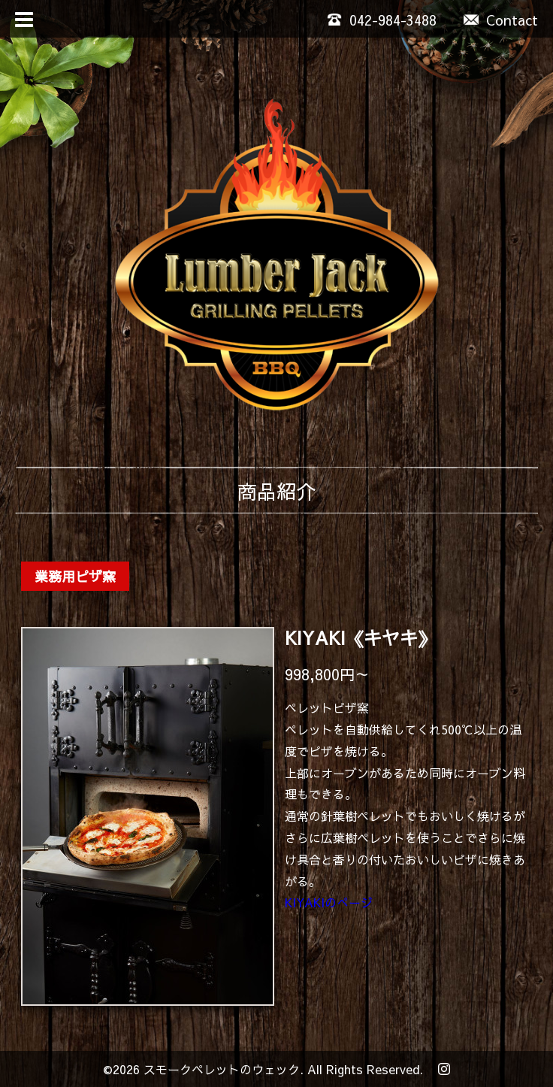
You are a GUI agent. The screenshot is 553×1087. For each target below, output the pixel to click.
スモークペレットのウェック (222, 1069)
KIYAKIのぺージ (329, 902)
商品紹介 (276, 490)
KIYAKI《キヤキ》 (360, 637)
